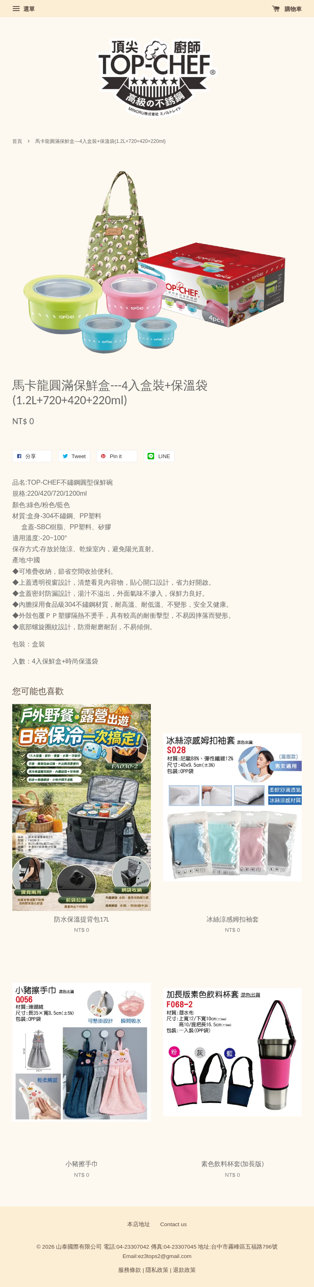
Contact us (173, 1224)
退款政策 (184, 1270)
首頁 (17, 141)
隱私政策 (157, 1270)
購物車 (287, 8)
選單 (23, 8)
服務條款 (129, 1270)
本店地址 (138, 1224)
